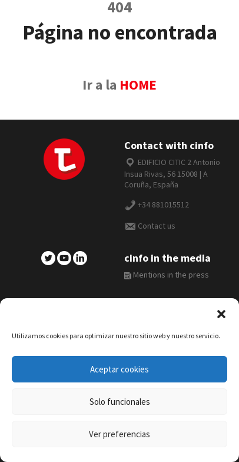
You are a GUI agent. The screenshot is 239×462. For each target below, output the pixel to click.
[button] (221, 313)
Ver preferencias (119, 434)
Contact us (156, 225)
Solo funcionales (119, 401)
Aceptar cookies (119, 369)
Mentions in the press (166, 274)
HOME (138, 84)
